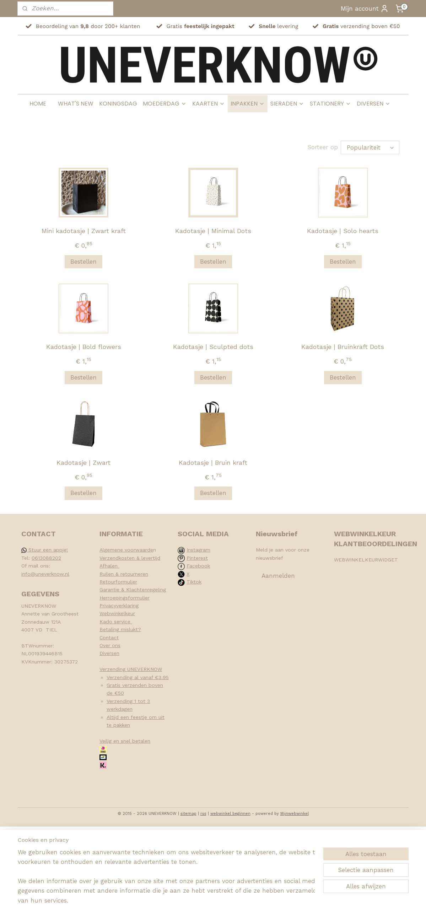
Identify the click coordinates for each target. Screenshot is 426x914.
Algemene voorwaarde (126, 550)
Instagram (198, 550)
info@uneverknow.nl (45, 574)
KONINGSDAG (118, 104)
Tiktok (194, 582)
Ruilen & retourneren (123, 574)
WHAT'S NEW (75, 104)
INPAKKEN (248, 104)
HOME (37, 104)
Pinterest (197, 558)
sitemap (188, 813)
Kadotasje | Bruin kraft (213, 462)
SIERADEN (287, 104)
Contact (109, 637)
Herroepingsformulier (124, 598)
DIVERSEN (373, 104)
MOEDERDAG (165, 104)
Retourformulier (118, 582)
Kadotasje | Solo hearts (342, 231)
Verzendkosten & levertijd (129, 558)
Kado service (115, 621)
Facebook (198, 566)
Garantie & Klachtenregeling (132, 589)
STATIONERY (330, 104)
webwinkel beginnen (230, 813)
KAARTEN (208, 104)
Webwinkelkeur (117, 613)
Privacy (107, 605)
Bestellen (83, 261)
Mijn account (365, 8)
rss (203, 813)
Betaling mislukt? (120, 629)
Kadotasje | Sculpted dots (213, 346)
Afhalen (109, 566)
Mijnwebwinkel (294, 813)
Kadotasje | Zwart (83, 462)
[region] (166, 881)
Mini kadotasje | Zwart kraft (83, 231)
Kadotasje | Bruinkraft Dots (342, 346)
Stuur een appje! (44, 550)
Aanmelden (278, 575)
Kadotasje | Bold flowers (83, 346)
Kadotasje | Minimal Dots (213, 231)
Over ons (109, 645)
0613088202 (46, 558)
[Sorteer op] (370, 147)
